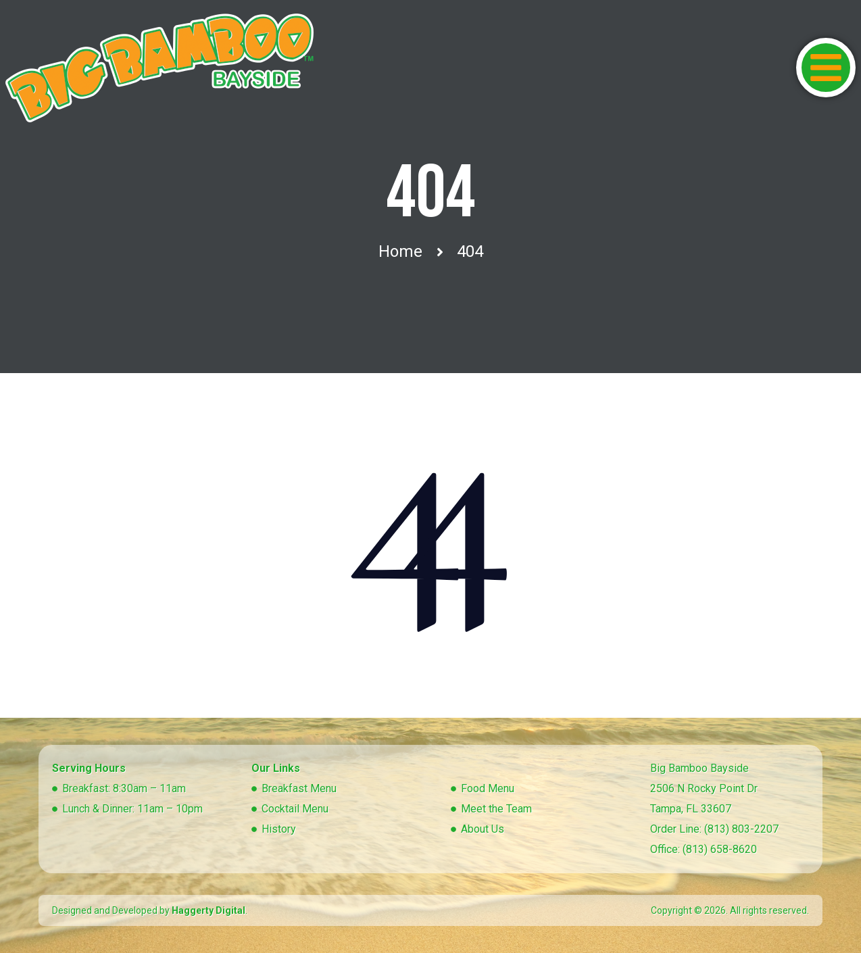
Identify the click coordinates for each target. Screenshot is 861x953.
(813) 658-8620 (720, 849)
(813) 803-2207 (741, 829)
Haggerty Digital (208, 910)
